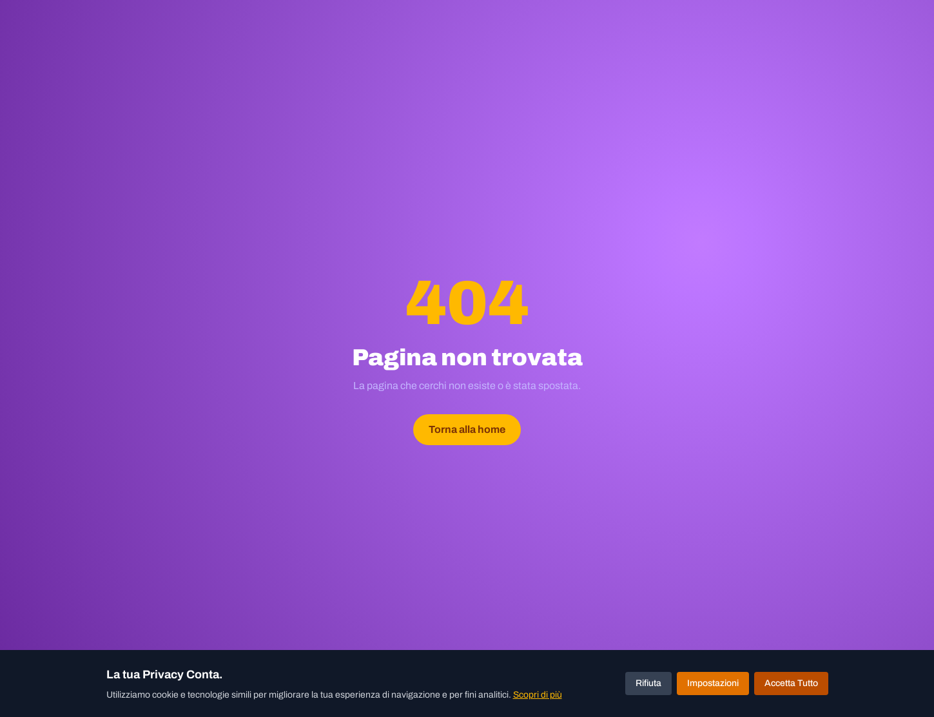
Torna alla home (467, 429)
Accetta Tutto (791, 683)
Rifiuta (648, 683)
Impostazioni (713, 683)
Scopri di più (537, 695)
